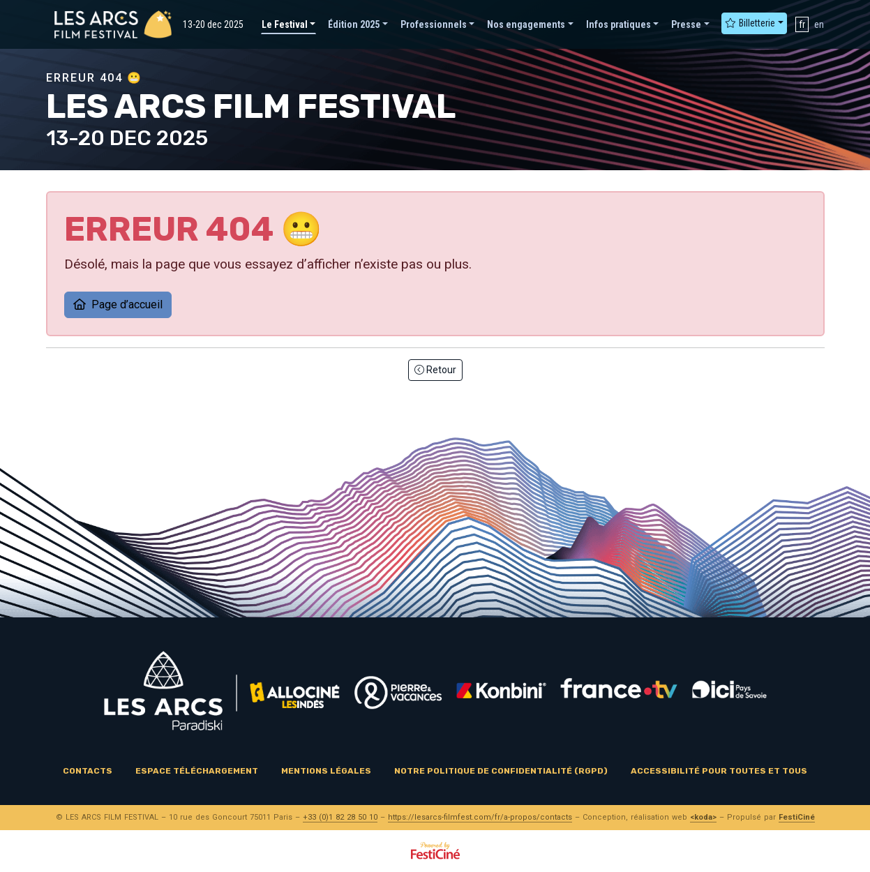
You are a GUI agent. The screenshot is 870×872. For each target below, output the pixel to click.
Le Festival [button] (285, 24)
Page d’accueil (118, 304)
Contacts (87, 771)
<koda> (703, 817)
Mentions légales (326, 771)
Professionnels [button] (433, 24)
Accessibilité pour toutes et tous (719, 771)
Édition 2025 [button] (354, 24)
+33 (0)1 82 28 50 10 (340, 817)
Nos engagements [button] (526, 24)
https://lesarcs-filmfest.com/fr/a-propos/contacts (480, 817)
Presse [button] (686, 24)
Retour (435, 369)
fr (802, 24)
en (819, 24)
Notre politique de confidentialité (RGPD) (501, 771)
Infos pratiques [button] (618, 24)
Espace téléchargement (196, 771)
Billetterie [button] (750, 23)
